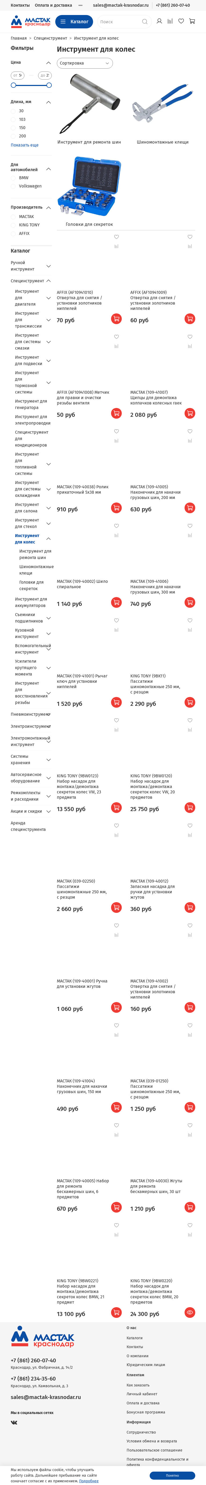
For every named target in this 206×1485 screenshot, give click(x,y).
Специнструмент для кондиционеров (31, 439)
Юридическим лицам (146, 1365)
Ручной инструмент (22, 266)
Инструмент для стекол (27, 523)
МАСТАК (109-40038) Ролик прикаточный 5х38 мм (82, 489)
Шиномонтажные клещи (35, 570)
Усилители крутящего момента (25, 668)
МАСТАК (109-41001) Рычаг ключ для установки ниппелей (82, 681)
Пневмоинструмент (27, 714)
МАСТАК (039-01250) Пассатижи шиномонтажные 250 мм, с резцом (155, 1089)
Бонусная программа (146, 1412)
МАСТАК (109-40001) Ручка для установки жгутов (82, 983)
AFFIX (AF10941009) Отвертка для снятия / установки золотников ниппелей (153, 300)
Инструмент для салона (27, 507)
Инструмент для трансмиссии (28, 320)
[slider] (13, 85)
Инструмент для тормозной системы (27, 382)
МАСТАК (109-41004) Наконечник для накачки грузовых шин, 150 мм (82, 1086)
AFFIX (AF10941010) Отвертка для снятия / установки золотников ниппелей (79, 300)
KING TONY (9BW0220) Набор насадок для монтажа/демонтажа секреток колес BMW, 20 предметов (154, 1291)
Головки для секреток (31, 585)
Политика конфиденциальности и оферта (158, 1462)
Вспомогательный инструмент (29, 649)
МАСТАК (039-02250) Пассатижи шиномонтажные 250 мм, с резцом (82, 889)
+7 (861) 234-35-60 (33, 1378)
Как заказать (138, 1385)
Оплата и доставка (53, 5)
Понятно (172, 1476)
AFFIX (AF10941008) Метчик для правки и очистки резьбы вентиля (83, 398)
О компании (138, 1356)
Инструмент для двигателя (27, 298)
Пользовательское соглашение (154, 1450)
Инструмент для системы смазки (28, 342)
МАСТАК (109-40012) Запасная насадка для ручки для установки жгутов (152, 889)
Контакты (20, 5)
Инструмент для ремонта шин (35, 554)
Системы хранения (20, 759)
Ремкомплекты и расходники (26, 796)
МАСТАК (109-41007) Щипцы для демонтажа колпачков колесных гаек (156, 398)
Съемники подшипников (29, 618)
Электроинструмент (27, 726)
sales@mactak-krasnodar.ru (121, 5)
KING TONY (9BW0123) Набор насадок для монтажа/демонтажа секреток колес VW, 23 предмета (79, 786)
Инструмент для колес (27, 539)
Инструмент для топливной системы (27, 464)
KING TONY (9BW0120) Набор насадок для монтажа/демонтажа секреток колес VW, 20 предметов (152, 786)
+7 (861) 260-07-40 (173, 5)
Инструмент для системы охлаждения (28, 489)
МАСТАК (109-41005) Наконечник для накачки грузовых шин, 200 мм (155, 492)
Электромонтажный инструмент (27, 741)
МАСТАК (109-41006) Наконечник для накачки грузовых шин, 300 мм (155, 587)
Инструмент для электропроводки (33, 420)
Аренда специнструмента (28, 826)
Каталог (74, 21)
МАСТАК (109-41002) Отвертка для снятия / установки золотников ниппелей (153, 989)
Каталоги (135, 1338)
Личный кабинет (142, 1394)
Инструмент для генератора (31, 404)
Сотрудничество (141, 1432)
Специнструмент (27, 280)
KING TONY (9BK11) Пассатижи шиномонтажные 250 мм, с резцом (155, 684)
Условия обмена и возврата (152, 1441)
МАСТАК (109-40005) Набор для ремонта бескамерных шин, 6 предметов (83, 1188)
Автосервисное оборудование (26, 777)
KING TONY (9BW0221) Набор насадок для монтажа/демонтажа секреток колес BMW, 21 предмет (80, 1291)
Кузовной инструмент (27, 633)
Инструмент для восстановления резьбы (29, 693)
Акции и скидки (26, 811)
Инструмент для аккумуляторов (31, 602)
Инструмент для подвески (28, 360)
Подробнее (89, 1481)
